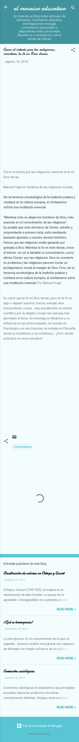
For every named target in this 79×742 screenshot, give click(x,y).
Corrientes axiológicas (18, 671)
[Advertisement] (39, 118)
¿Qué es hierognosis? (18, 622)
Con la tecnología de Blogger (39, 726)
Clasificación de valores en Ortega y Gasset (33, 573)
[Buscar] (73, 8)
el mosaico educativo (40, 8)
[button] (73, 50)
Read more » (66, 609)
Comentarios (23, 447)
